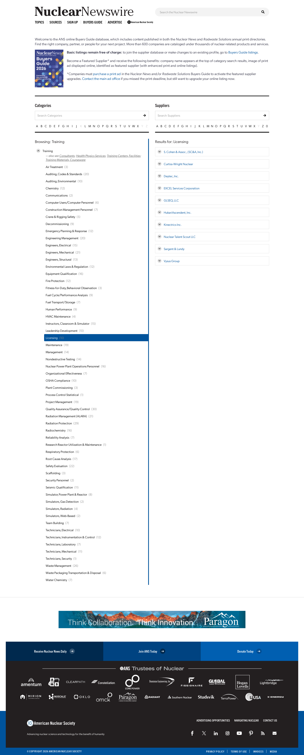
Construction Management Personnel (69, 209)
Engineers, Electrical (58, 245)
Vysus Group (172, 261)
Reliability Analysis (57, 437)
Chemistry (52, 188)
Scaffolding (53, 473)
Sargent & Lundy (174, 249)
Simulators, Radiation (59, 509)
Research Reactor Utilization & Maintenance (74, 444)
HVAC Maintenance (58, 316)
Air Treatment (54, 167)
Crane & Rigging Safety (60, 217)
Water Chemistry (56, 580)
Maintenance (54, 345)
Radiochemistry (56, 430)
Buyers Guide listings (243, 52)
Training (48, 151)
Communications (57, 195)
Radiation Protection (59, 423)
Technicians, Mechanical (61, 551)
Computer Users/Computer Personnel (70, 202)
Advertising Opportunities (213, 720)
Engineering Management (62, 238)
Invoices (258, 751)
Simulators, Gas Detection (62, 501)
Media (273, 751)
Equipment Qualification (61, 274)
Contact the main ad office (101, 78)
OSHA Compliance (58, 380)
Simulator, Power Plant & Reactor (66, 494)
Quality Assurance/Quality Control (68, 409)
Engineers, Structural (58, 259)
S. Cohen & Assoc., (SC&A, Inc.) (183, 152)
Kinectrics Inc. (172, 224)
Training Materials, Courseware (66, 160)
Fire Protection (55, 281)
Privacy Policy (215, 751)
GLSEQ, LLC (171, 200)
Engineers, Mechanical (60, 252)
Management (54, 352)
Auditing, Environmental (61, 181)
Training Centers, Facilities (123, 156)
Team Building (55, 523)
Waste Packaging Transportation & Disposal (73, 573)
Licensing (52, 338)
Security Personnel (57, 480)
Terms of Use (239, 751)
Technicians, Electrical (60, 530)
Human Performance (59, 309)
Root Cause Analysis (58, 459)
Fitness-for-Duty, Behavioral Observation (71, 288)
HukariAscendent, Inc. (177, 212)
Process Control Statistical (62, 395)
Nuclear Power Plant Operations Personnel (72, 366)
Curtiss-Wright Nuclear (178, 164)
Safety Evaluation (56, 466)
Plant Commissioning (59, 387)
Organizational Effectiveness (64, 373)
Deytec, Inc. (171, 176)
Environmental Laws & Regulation (67, 266)
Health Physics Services (90, 156)
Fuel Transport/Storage (60, 302)
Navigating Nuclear (246, 720)
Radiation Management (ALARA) (66, 416)
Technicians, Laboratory (61, 544)
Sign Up (72, 22)
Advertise (115, 22)
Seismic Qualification (59, 487)
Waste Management (58, 566)
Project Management (59, 402)
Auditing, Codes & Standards (64, 174)
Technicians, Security (59, 558)
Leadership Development (61, 331)
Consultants (67, 156)
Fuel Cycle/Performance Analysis (67, 295)
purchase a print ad (107, 73)
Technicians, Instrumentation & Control (70, 537)
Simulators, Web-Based (60, 516)
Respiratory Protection (60, 452)
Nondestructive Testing (60, 359)
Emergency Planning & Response (66, 231)
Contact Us (270, 720)
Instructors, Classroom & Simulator (67, 323)
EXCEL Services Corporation (181, 188)
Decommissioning (57, 224)
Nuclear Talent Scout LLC (180, 237)
